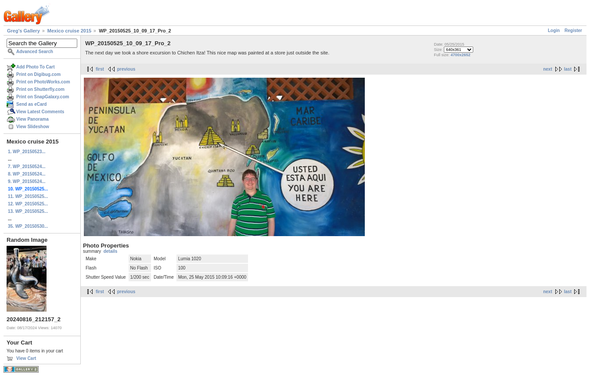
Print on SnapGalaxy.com (42, 96)
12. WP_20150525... (28, 203)
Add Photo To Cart (35, 67)
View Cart (26, 358)
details (111, 251)
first (100, 69)
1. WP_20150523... (27, 151)
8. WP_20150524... (27, 174)
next (547, 69)
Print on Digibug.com (38, 74)
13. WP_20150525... (28, 211)
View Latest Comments (40, 111)
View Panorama (32, 119)
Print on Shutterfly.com (40, 89)
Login (554, 30)
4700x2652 (460, 55)
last (568, 69)
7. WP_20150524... (27, 166)
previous (126, 69)
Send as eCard (31, 104)
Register (573, 30)
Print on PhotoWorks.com (43, 81)
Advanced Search (34, 51)
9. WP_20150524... (27, 181)
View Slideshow (32, 126)
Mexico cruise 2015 (69, 30)
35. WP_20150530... (28, 226)
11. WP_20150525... (28, 196)
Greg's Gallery (23, 30)
